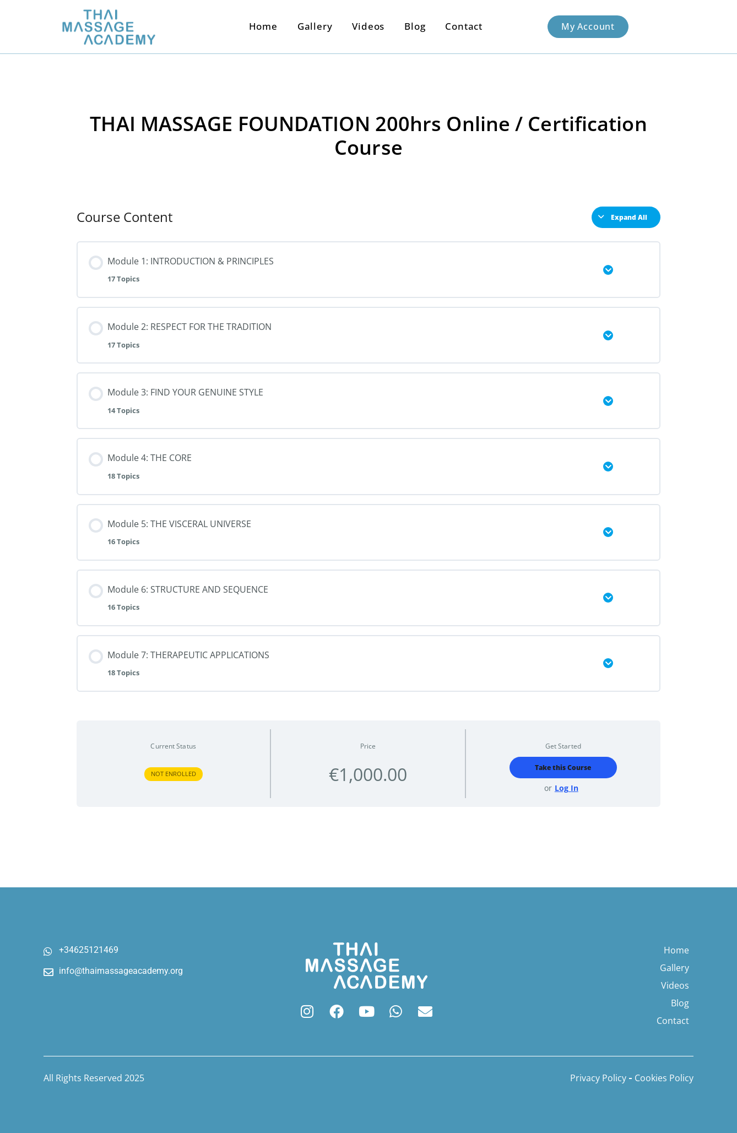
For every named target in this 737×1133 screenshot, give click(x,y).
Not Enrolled (173, 773)
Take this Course (563, 767)
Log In (566, 788)
